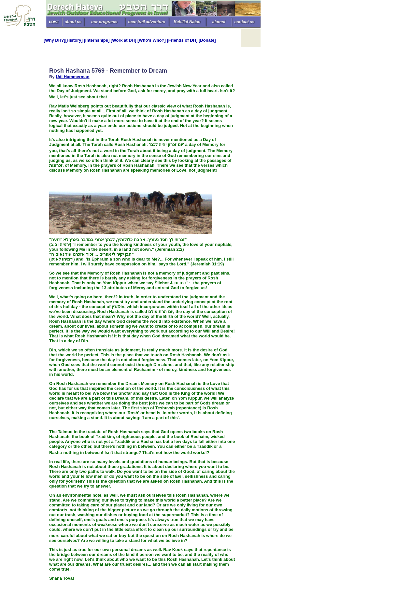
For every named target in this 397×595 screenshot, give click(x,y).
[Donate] (207, 40)
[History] (73, 40)
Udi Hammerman (72, 76)
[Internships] (97, 40)
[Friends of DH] (182, 40)
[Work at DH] (123, 40)
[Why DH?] (54, 40)
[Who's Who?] (151, 40)
